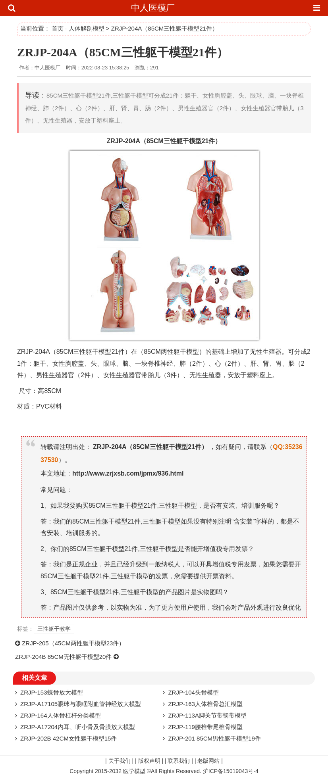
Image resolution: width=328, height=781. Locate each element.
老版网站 (208, 761)
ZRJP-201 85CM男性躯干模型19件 (214, 738)
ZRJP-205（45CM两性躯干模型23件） (73, 643)
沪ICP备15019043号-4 (231, 771)
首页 (58, 28)
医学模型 (134, 771)
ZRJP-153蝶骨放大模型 (51, 692)
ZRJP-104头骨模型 (193, 692)
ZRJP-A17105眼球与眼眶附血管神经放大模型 (80, 703)
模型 (195, 141)
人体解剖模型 (86, 28)
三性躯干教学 (54, 629)
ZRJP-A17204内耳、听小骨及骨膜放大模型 (77, 726)
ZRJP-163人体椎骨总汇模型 (205, 703)
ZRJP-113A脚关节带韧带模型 (207, 715)
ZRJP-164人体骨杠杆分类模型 (60, 715)
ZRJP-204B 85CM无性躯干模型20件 (63, 656)
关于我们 (119, 761)
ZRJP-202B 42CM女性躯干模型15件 (68, 738)
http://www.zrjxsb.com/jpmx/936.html (127, 473)
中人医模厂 (153, 8)
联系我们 (179, 761)
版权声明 (149, 761)
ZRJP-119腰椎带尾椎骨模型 (205, 726)
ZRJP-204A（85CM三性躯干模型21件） (122, 52)
